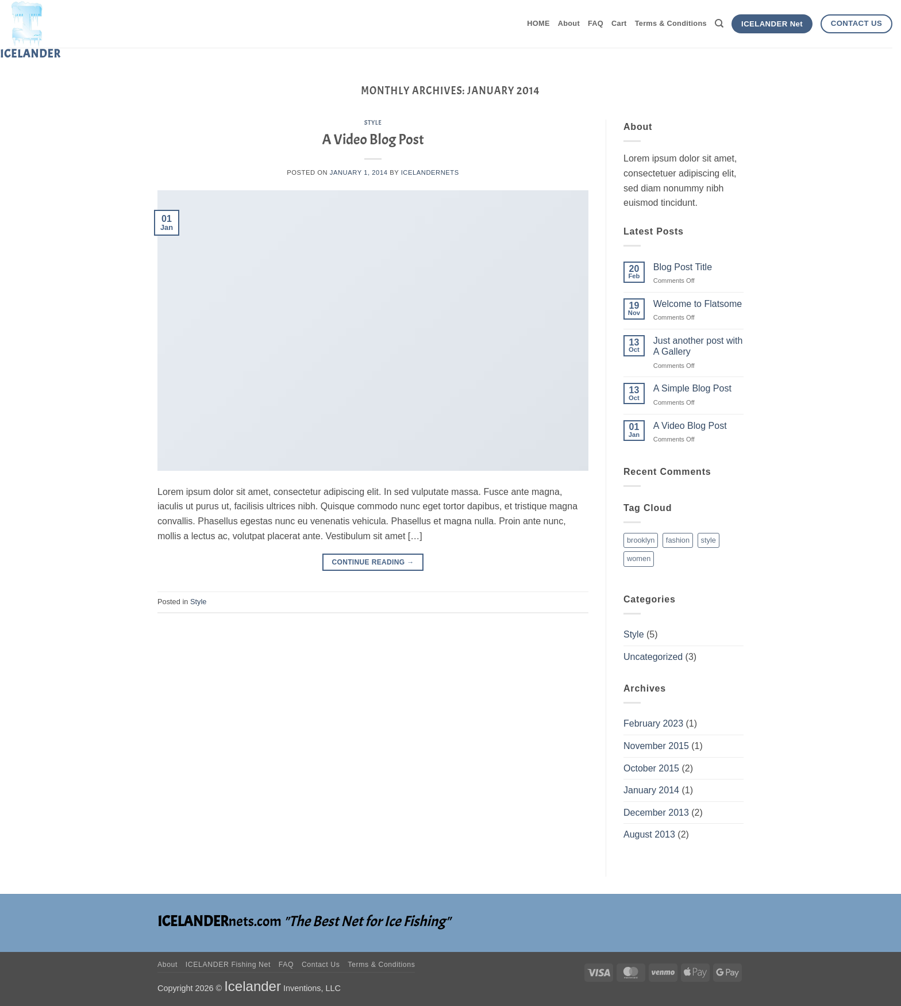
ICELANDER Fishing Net (228, 965)
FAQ (595, 23)
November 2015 (656, 746)
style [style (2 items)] (708, 540)
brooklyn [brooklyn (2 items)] (640, 540)
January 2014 (651, 790)
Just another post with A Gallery (698, 346)
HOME (538, 23)
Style (373, 122)
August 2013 (649, 834)
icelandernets (430, 172)
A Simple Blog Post (692, 388)
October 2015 (651, 768)
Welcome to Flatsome (697, 304)
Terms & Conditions (671, 23)
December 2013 (656, 812)
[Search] (719, 23)
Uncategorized (653, 657)
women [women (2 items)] (638, 558)
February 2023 (653, 723)
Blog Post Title (682, 267)
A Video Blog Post (373, 139)
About (569, 23)
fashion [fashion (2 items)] (678, 540)
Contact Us (321, 965)
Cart (619, 23)
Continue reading (373, 562)
